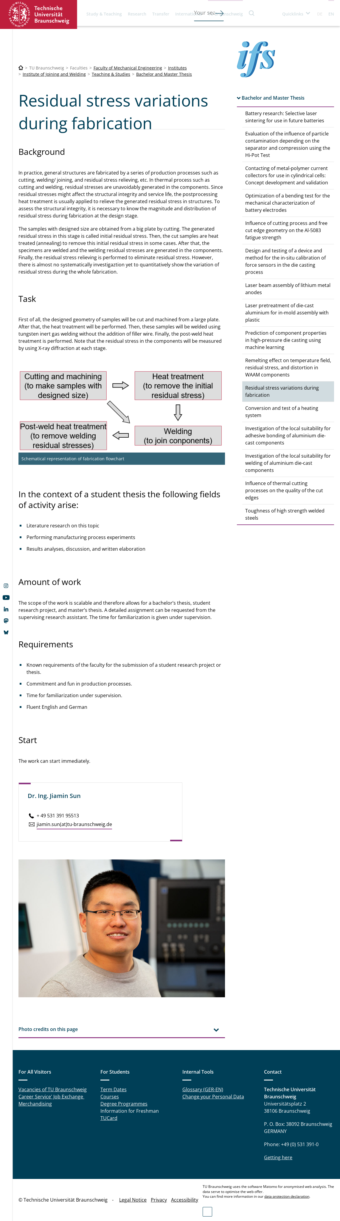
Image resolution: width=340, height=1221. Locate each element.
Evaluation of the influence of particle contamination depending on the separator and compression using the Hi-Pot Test (287, 144)
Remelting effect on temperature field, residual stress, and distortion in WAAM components (288, 367)
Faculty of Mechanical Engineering (128, 68)
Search (252, 13)
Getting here (278, 1157)
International (188, 14)
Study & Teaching (104, 14)
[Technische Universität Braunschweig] (20, 68)
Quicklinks (292, 14)
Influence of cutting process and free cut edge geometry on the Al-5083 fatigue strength (286, 230)
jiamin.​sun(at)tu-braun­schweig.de (74, 824)
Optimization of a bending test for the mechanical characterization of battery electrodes (287, 202)
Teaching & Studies (111, 74)
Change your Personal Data (213, 1096)
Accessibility (184, 1200)
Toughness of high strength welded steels (285, 514)
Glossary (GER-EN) (202, 1089)
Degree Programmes (124, 1103)
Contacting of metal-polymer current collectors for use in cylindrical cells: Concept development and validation (286, 175)
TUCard (108, 1118)
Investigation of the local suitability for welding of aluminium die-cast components (288, 463)
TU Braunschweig (225, 14)
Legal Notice (133, 1200)
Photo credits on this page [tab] (48, 1029)
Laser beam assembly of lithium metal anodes (287, 289)
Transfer (160, 14)
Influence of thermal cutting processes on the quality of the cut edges (284, 490)
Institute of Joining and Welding (54, 74)
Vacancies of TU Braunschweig (52, 1089)
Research (137, 14)
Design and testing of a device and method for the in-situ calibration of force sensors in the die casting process (285, 261)
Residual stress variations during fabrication (282, 391)
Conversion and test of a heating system (281, 412)
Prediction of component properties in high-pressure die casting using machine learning (286, 340)
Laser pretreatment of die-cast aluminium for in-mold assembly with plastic (287, 312)
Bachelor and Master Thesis (164, 74)
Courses (109, 1096)
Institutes (177, 68)
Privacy (159, 1200)
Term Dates (113, 1089)
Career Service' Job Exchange (51, 1096)
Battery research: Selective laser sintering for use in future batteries (284, 117)
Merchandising (35, 1103)
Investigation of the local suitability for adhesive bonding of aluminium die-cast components (288, 435)
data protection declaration (286, 1196)
